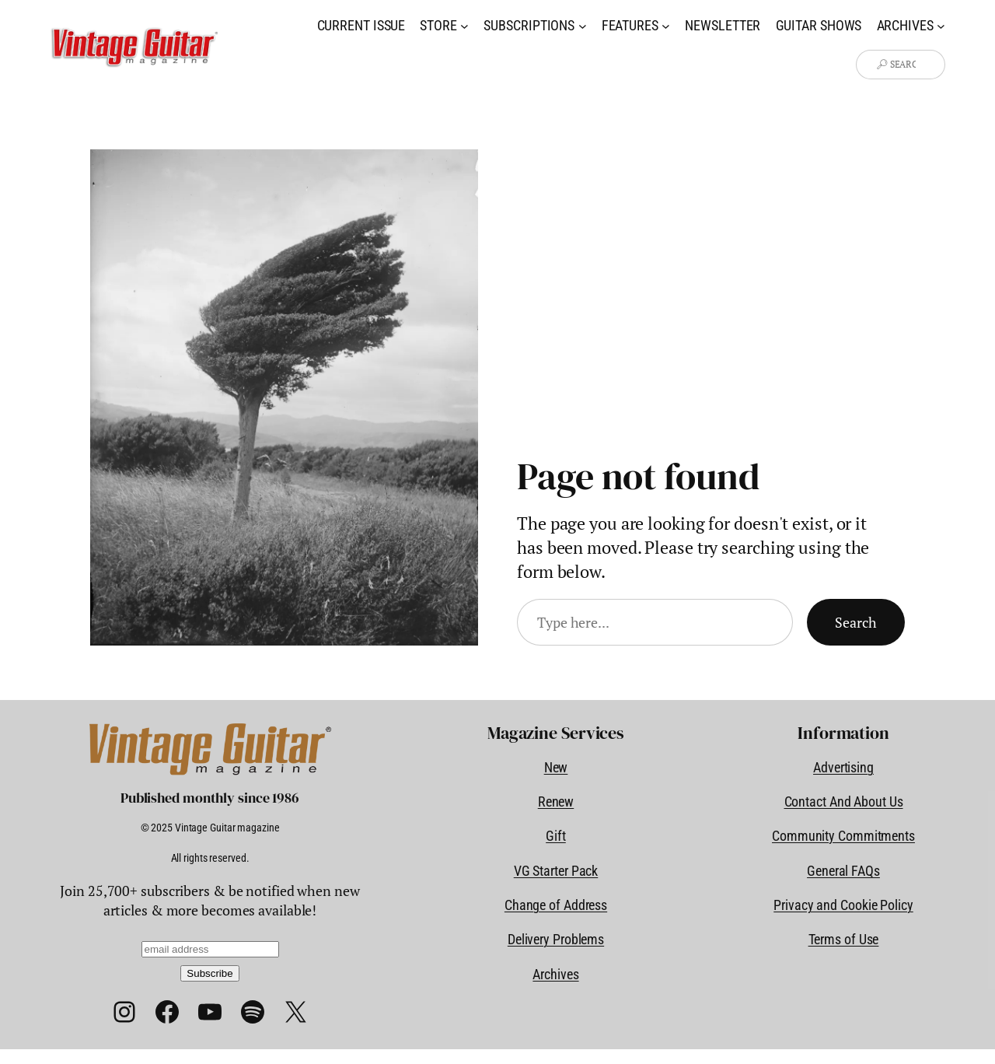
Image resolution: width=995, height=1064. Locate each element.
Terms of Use (843, 939)
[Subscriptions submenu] (582, 25)
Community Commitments (843, 836)
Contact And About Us (843, 801)
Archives (555, 974)
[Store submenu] (464, 25)
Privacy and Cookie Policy (843, 905)
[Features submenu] (666, 25)
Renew (556, 801)
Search (856, 622)
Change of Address (555, 905)
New (556, 767)
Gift (556, 836)
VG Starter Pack (556, 871)
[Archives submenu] (941, 25)
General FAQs (843, 871)
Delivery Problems (556, 939)
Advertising (843, 767)
